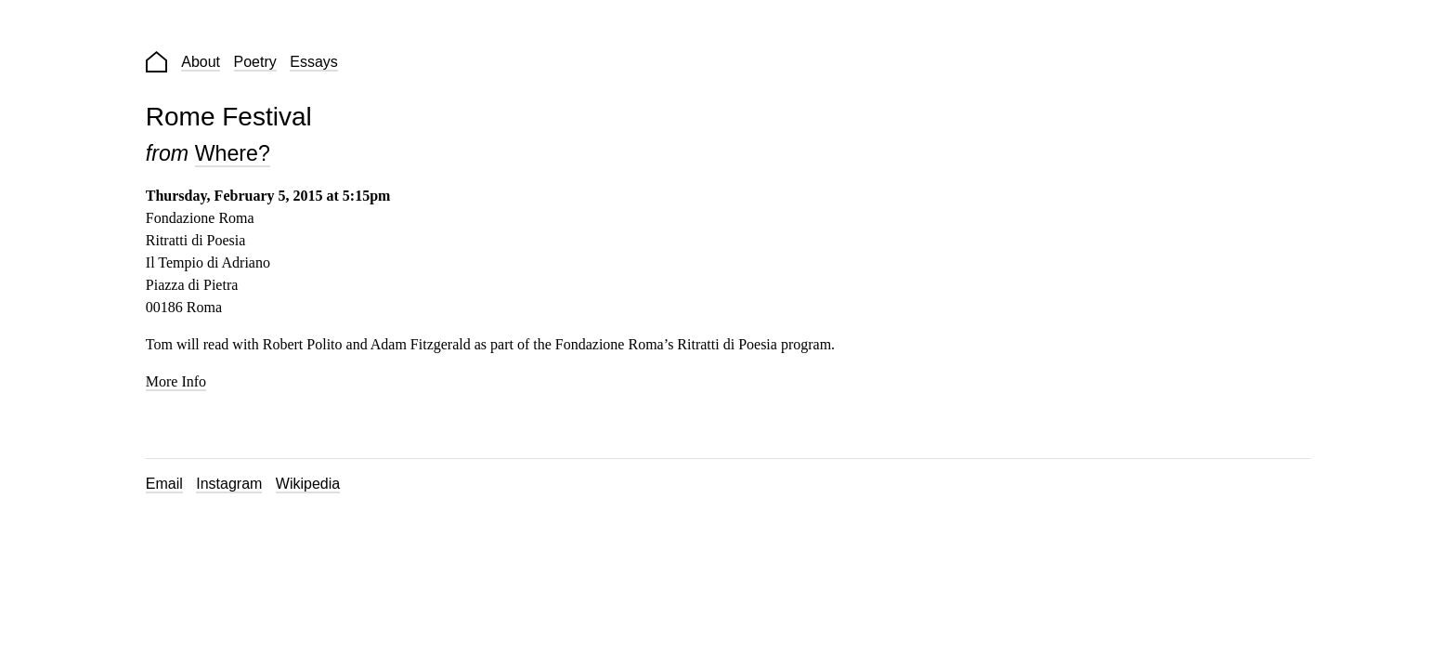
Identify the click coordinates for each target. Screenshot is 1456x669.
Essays (314, 62)
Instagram (229, 484)
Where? (232, 153)
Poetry (255, 62)
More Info (176, 381)
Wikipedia (308, 484)
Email (164, 484)
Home (156, 61)
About (200, 62)
